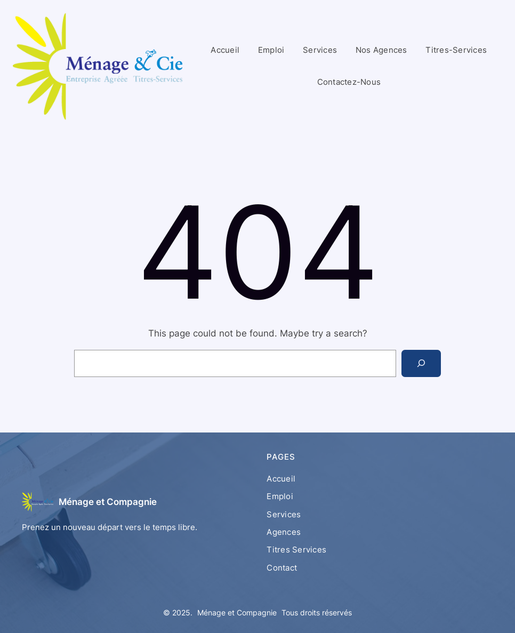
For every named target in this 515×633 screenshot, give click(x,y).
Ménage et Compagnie (108, 501)
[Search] (421, 363)
